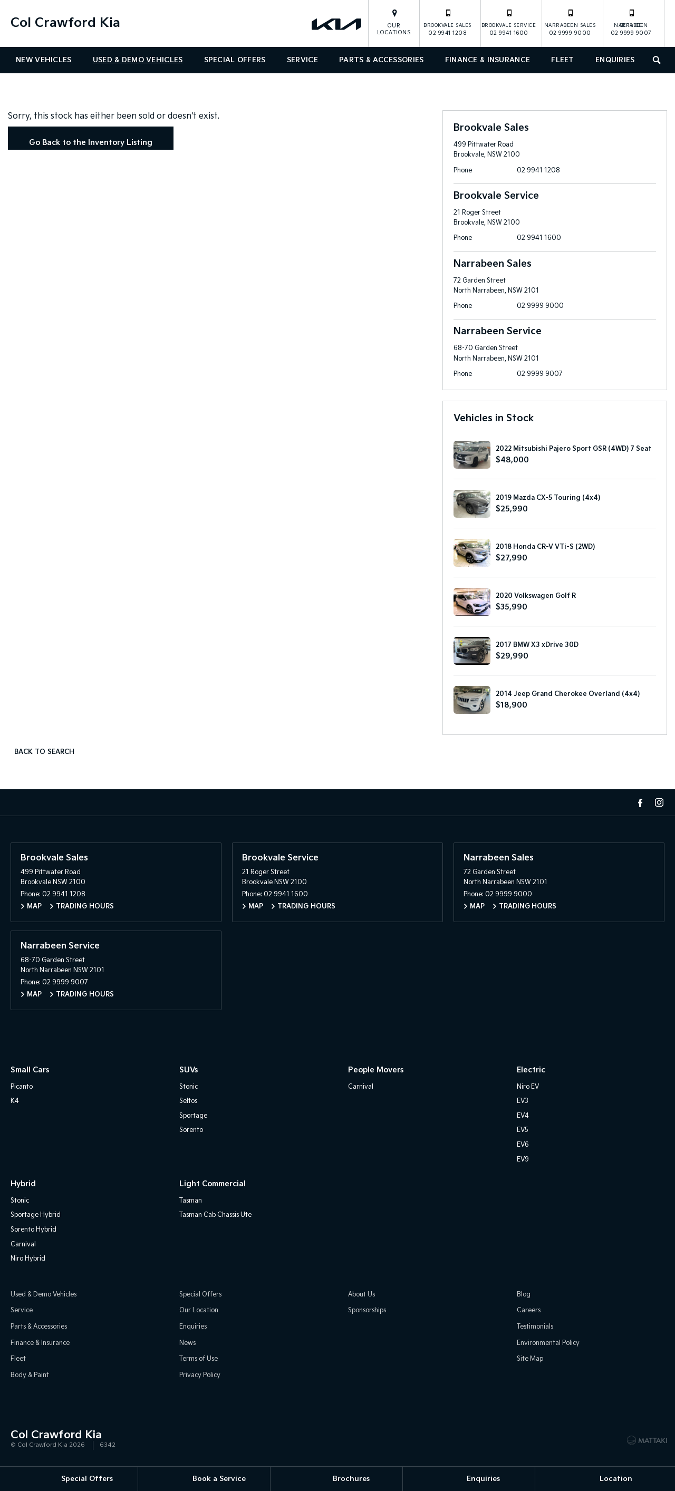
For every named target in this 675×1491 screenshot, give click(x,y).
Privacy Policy (199, 1376)
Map (34, 908)
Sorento (191, 1132)
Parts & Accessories (381, 60)
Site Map (530, 1360)
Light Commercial (212, 1185)
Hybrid (23, 1185)
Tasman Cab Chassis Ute (215, 1217)
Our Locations (394, 29)
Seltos (188, 1103)
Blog (524, 1296)
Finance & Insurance (487, 60)
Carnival (360, 1088)
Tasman (190, 1202)
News (187, 1344)
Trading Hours (85, 908)
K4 (15, 1103)
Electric (531, 1071)
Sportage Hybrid (36, 1217)
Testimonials (535, 1328)
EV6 (523, 1146)
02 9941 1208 (447, 22)
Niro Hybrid (28, 1260)
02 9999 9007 (631, 22)
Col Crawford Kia (65, 23)
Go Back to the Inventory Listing (93, 143)
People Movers (375, 1071)
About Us (361, 1296)
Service (302, 60)
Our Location (198, 1312)
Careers (529, 1312)
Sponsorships (367, 1312)
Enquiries (615, 60)
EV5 (522, 1132)
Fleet (562, 60)
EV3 (522, 1103)
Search (654, 58)
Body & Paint (30, 1376)
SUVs (188, 1071)
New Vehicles (43, 60)
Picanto (22, 1088)
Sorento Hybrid (33, 1231)
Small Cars (30, 1071)
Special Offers (235, 60)
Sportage (193, 1117)
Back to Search (46, 753)
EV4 (523, 1117)
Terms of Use (198, 1360)
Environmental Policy (548, 1344)
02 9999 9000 (570, 22)
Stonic (188, 1088)
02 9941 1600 (508, 22)
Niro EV (528, 1088)
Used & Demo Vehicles (138, 60)
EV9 (523, 1161)
